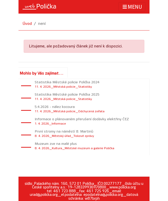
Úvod (27, 23)
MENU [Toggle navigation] (132, 6)
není (42, 23)
